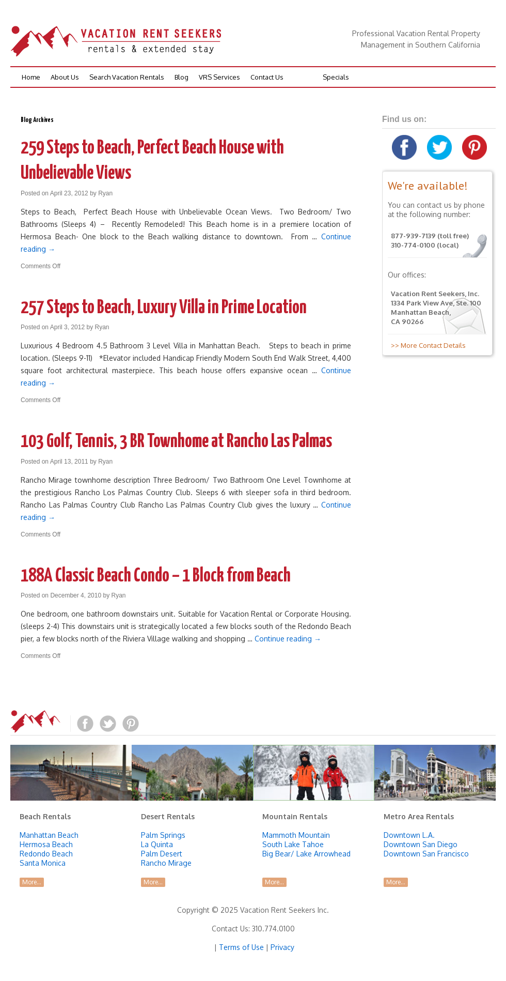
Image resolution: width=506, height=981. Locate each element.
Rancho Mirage (166, 863)
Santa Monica (43, 863)
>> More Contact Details (427, 345)
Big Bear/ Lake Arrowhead (306, 853)
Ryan (105, 193)
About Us (65, 77)
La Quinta (157, 844)
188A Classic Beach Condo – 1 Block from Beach (156, 576)
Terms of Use (241, 947)
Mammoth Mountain (296, 835)
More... (31, 882)
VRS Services (219, 77)
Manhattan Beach (49, 835)
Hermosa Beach (46, 844)
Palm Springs (163, 835)
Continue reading (288, 638)
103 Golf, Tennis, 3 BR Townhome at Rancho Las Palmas (176, 442)
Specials (336, 77)
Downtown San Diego (420, 844)
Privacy (282, 947)
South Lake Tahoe (293, 844)
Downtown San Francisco (426, 853)
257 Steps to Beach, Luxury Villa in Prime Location (164, 308)
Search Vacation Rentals (126, 77)
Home (31, 77)
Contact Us (266, 77)
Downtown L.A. (409, 835)
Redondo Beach (46, 853)
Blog (181, 77)
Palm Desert (161, 853)
